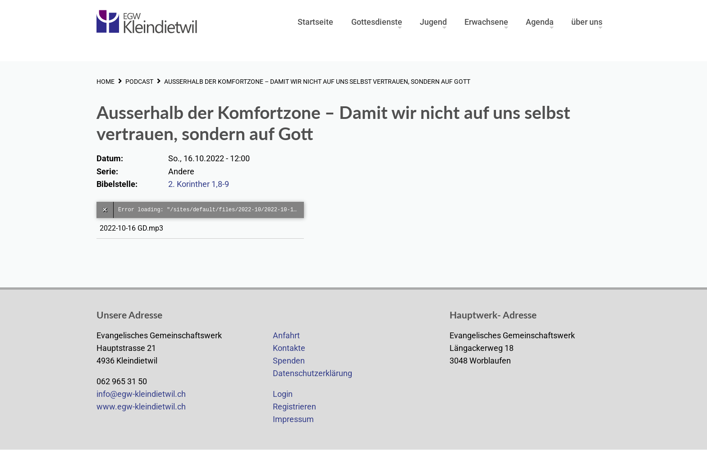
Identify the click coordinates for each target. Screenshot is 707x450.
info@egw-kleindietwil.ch (141, 394)
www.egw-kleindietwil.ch (141, 406)
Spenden (289, 360)
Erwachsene (486, 22)
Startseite (315, 22)
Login (283, 394)
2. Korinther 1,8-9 (198, 184)
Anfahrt (286, 335)
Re (277, 406)
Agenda (540, 22)
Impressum (293, 419)
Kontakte (289, 348)
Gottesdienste (376, 22)
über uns (586, 22)
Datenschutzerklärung (312, 373)
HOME (105, 81)
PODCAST (139, 81)
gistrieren (299, 406)
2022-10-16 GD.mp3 (133, 228)
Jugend (433, 22)
